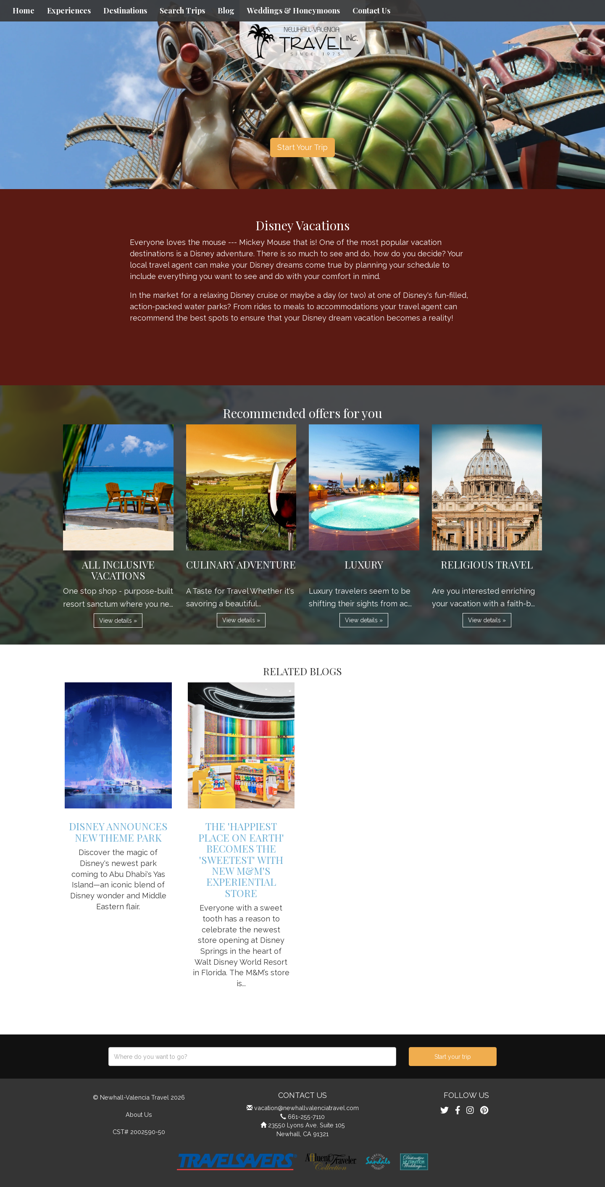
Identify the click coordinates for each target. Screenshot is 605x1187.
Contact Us (371, 10)
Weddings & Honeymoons (293, 10)
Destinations (125, 10)
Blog (226, 10)
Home (23, 10)
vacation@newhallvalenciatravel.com (306, 1107)
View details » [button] (118, 620)
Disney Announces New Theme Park (118, 831)
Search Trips (182, 10)
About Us (139, 1114)
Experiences (69, 10)
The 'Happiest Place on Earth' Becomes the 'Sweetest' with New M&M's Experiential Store (241, 859)
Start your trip (452, 1056)
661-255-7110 (306, 1116)
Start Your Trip (302, 147)
